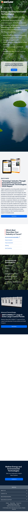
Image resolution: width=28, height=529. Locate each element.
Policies (7, 503)
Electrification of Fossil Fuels (11, 276)
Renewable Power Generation (11, 273)
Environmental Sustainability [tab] (12, 237)
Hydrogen (7, 268)
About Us (14, 490)
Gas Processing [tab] (8, 248)
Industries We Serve (7, 7)
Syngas (6, 271)
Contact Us (14, 69)
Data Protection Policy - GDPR (13, 504)
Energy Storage (8, 279)
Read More (14, 216)
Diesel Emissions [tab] (8, 240)
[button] (24, 2)
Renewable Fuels (9, 265)
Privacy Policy (12, 503)
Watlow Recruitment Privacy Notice (13, 505)
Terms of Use (18, 503)
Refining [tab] (7, 245)
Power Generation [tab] (9, 242)
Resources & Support (14, 499)
